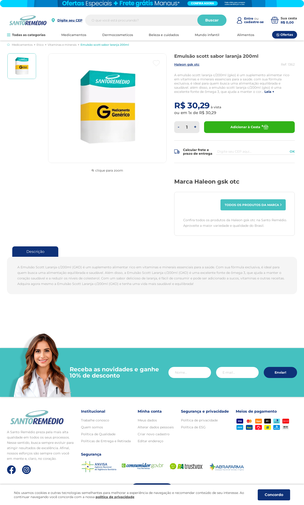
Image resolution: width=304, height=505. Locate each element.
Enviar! (280, 372)
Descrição (35, 251)
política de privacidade (115, 497)
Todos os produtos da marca (253, 205)
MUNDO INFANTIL (207, 34)
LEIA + (269, 91)
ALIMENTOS (245, 34)
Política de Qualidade (98, 434)
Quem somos (92, 427)
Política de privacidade (199, 420)
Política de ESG (193, 427)
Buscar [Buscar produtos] (212, 20)
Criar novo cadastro (154, 434)
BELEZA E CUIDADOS (164, 34)
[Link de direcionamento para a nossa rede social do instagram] (26, 469)
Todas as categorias (26, 34)
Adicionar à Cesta (249, 127)
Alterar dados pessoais (156, 427)
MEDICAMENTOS (73, 34)
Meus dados (147, 420)
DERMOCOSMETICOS (117, 34)
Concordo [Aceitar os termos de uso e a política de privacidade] (274, 495)
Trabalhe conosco (95, 420)
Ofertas (284, 35)
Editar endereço (150, 441)
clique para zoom (107, 170)
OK (292, 151)
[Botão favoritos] (156, 63)
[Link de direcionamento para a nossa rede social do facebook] (11, 469)
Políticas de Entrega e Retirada (106, 441)
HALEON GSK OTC (186, 64)
